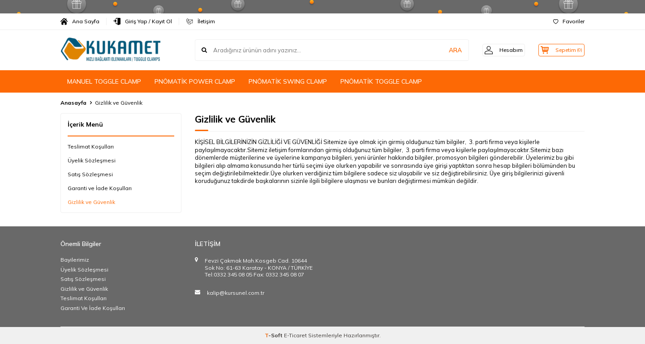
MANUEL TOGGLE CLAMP (104, 81)
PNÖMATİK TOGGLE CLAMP (381, 81)
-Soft (274, 335)
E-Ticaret (295, 335)
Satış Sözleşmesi (90, 174)
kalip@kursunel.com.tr (235, 292)
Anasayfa (73, 102)
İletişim (200, 21)
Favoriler (569, 21)
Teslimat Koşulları (91, 146)
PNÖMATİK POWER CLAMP (195, 81)
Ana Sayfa (79, 21)
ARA (444, 50)
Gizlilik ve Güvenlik (91, 202)
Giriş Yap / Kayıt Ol (142, 21)
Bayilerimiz (74, 259)
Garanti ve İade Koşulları (100, 188)
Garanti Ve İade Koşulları (92, 308)
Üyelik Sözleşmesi (92, 160)
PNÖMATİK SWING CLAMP (288, 81)
